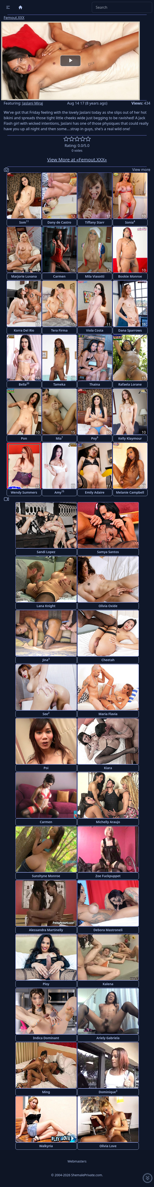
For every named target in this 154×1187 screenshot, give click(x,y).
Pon (24, 438)
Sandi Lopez (46, 552)
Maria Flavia (108, 714)
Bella (24, 384)
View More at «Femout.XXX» (77, 160)
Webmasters (76, 1161)
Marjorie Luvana (24, 276)
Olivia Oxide (107, 606)
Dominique (108, 1091)
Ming (46, 1092)
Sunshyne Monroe (46, 876)
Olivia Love (107, 1146)
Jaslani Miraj (32, 103)
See (45, 713)
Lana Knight (46, 606)
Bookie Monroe (130, 276)
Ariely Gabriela (107, 1038)
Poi (46, 768)
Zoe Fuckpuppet (107, 876)
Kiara (108, 768)
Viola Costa (95, 330)
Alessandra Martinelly (46, 930)
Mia (59, 438)
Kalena (108, 984)
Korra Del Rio (24, 330)
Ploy (46, 984)
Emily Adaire (94, 492)
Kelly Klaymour (130, 438)
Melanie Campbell (130, 492)
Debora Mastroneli (108, 930)
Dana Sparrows (130, 330)
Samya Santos (108, 552)
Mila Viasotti (94, 276)
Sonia (130, 222)
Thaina (94, 384)
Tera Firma (59, 330)
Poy (94, 438)
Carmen (59, 276)
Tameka (59, 384)
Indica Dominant (46, 1038)
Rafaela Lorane (130, 384)
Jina (46, 659)
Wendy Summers (24, 492)
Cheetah (108, 660)
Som (24, 222)
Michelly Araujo (108, 822)
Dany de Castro (59, 222)
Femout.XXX (14, 17)
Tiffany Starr (94, 222)
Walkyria (46, 1146)
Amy (59, 492)
